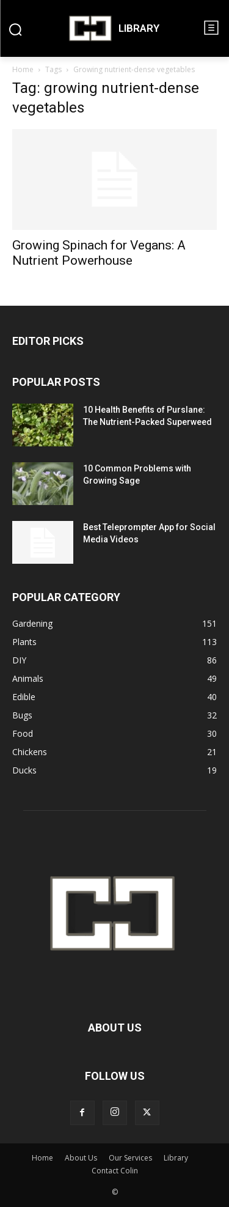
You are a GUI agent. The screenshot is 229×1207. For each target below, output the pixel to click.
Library (176, 1158)
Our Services (130, 1158)
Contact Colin (115, 1170)
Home (23, 69)
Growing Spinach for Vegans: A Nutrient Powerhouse (99, 253)
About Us (81, 1158)
